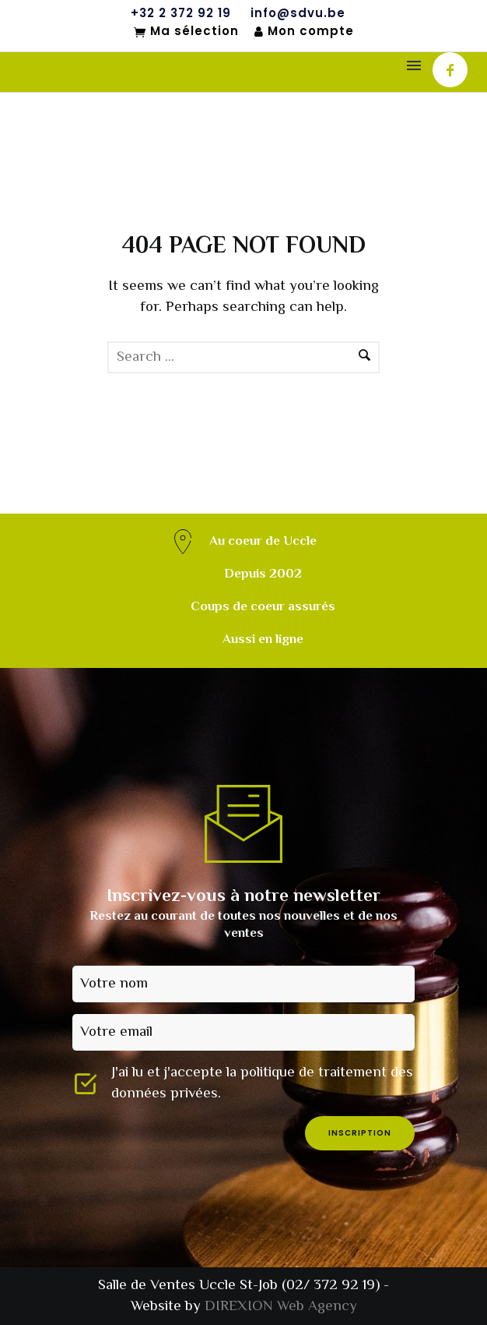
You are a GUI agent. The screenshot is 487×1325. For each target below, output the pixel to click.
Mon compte (304, 31)
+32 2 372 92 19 (181, 13)
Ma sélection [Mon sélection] (186, 32)
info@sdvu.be (298, 13)
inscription (359, 1133)
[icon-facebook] (450, 69)
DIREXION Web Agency (281, 1306)
